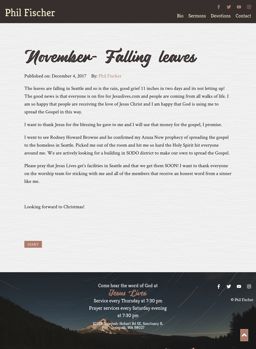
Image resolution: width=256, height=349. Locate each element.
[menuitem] (180, 15)
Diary (33, 244)
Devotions (221, 15)
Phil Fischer (30, 12)
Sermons (197, 15)
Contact (243, 15)
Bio (180, 15)
